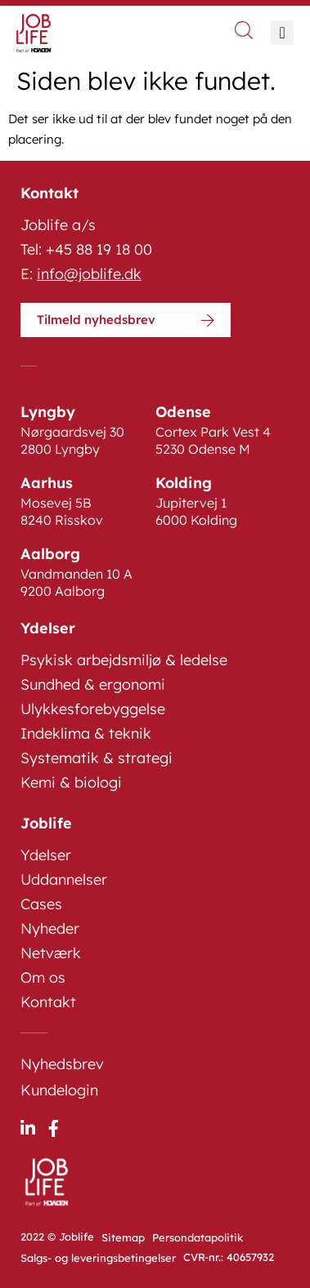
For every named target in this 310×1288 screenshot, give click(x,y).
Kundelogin (59, 1090)
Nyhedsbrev (62, 1064)
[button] (282, 32)
